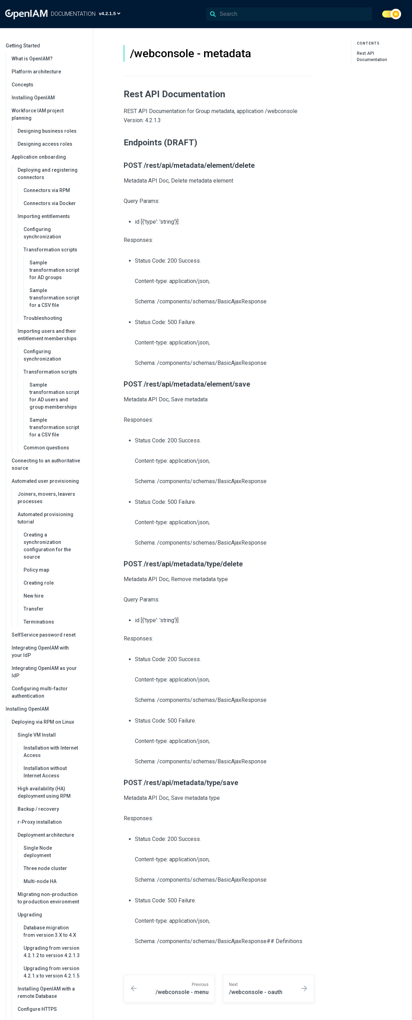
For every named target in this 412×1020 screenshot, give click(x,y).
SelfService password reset (44, 635)
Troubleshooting (43, 318)
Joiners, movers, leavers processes (46, 497)
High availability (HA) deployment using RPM (44, 792)
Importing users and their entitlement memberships (52, 334)
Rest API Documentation (372, 56)
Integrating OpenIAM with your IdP (40, 651)
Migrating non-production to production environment (48, 897)
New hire (34, 596)
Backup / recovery (38, 809)
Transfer (34, 609)
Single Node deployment (38, 851)
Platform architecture (36, 71)
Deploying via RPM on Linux (49, 722)
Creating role (39, 583)
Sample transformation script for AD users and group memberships (54, 396)
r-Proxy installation (40, 822)
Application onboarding (49, 157)
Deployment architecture (52, 835)
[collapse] (83, 45)
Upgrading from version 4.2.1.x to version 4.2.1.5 (51, 972)
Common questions (46, 447)
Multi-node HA (40, 881)
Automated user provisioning (49, 481)
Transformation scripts (55, 249)
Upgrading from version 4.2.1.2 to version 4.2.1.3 (52, 951)
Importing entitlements (52, 216)
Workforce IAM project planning (49, 114)
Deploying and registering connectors (52, 173)
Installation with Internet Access (51, 751)
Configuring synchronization (42, 232)
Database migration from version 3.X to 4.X (50, 931)
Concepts (22, 84)
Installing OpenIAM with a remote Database (46, 992)
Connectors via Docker (50, 203)
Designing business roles (47, 131)
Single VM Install (52, 735)
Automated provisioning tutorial (52, 518)
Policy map (36, 570)
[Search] (289, 14)
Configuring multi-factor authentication (40, 692)
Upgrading (52, 914)
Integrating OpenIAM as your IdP (44, 671)
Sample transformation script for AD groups (54, 270)
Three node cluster (45, 868)
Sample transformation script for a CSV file (54, 298)
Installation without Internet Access (45, 771)
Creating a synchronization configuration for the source (47, 546)
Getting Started (46, 45)
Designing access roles (45, 144)
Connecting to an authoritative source (46, 464)
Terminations (39, 622)
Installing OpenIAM (33, 97)
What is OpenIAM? (32, 58)
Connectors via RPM (47, 190)
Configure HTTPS (37, 1009)
